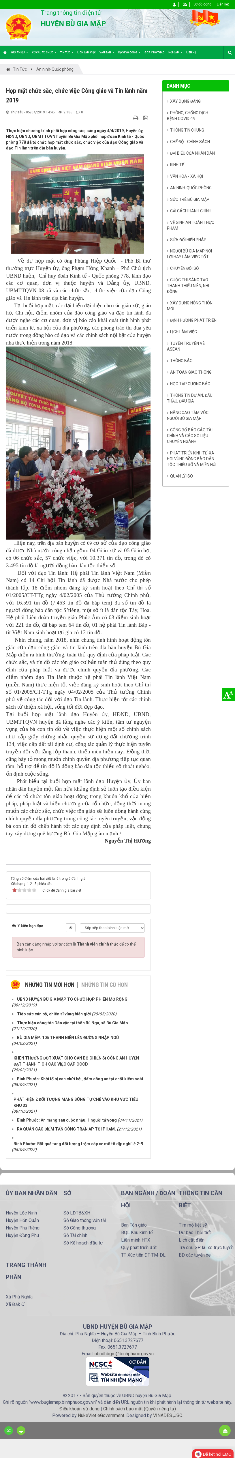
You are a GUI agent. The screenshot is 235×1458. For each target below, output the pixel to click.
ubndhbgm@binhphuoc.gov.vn (124, 1353)
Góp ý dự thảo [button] (154, 52)
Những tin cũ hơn (104, 984)
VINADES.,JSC (167, 1415)
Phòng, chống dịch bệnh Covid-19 (187, 116)
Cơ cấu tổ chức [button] (44, 55)
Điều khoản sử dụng (79, 1409)
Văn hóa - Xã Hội (186, 176)
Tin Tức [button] (67, 55)
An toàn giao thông (191, 372)
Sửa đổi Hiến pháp (188, 239)
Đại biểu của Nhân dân (192, 153)
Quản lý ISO (181, 476)
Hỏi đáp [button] (175, 55)
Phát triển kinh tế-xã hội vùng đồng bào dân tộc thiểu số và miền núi (191, 459)
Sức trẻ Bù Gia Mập (189, 199)
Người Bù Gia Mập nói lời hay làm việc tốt (189, 254)
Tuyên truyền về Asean (186, 346)
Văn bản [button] (106, 55)
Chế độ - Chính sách (190, 141)
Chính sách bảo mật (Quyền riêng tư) (139, 1409)
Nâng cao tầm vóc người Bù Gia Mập (188, 415)
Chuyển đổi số (184, 268)
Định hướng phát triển (193, 320)
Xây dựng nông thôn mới (190, 306)
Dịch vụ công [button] (129, 55)
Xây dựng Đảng (185, 101)
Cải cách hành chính (190, 211)
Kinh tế (177, 164)
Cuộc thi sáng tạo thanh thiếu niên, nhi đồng (188, 286)
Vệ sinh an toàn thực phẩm (191, 225)
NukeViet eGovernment (101, 1415)
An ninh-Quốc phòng (191, 188)
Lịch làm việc (183, 332)
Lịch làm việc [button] (86, 52)
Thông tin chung (187, 130)
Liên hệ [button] (191, 52)
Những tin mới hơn (49, 984)
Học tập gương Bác (190, 383)
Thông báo (181, 360)
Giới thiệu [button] (19, 55)
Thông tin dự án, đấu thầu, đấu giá (190, 398)
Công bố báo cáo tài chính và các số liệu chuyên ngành (190, 436)
